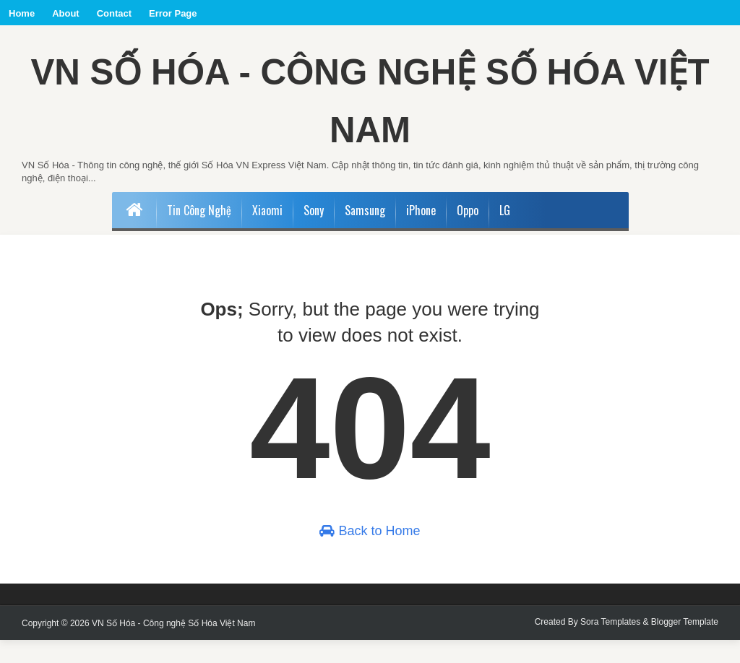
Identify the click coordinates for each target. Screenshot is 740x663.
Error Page (173, 13)
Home (22, 13)
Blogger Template (684, 645)
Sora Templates (610, 645)
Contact (114, 13)
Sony (314, 233)
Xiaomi (267, 233)
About (65, 13)
